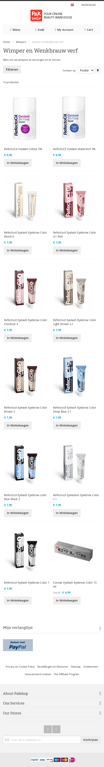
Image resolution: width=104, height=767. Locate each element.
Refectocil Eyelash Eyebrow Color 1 (26, 582)
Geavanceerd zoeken (38, 674)
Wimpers (21, 42)
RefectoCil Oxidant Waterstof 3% (74, 149)
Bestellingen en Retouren (52, 666)
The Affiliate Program (66, 674)
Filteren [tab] (12, 69)
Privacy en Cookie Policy (20, 666)
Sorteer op (69, 70)
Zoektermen (90, 666)
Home (6, 42)
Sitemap (76, 666)
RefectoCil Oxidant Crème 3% (23, 149)
